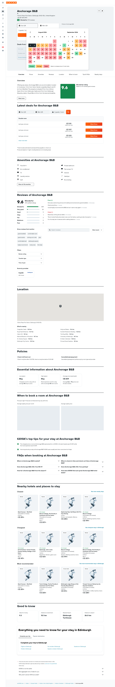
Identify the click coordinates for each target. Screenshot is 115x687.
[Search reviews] (70, 230)
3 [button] (34, 45)
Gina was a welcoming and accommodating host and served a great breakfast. (71, 203)
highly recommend (23, 245)
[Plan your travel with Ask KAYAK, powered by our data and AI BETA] (3, 23)
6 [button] (46, 45)
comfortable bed (22, 241)
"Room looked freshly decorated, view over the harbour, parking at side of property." (72, 217)
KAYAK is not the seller (61, 669)
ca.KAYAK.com (20, 683)
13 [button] (46, 49)
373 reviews (31, 20)
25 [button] (38, 57)
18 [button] (38, 53)
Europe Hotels (34, 683)
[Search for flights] (3, 7)
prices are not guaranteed (51, 663)
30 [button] (30, 61)
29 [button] (54, 57)
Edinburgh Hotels (69, 683)
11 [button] (38, 49)
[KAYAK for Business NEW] (3, 37)
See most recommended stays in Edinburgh (92, 563)
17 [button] (34, 53)
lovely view (32, 245)
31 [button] (34, 61)
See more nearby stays (97, 491)
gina (40, 237)
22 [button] (54, 53)
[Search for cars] (3, 15)
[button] (3, 2)
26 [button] (42, 57)
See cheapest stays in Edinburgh (94, 527)
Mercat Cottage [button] (87, 513)
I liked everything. (55, 205)
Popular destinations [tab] (39, 636)
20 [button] (46, 53)
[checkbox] (25, 274)
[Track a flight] (3, 30)
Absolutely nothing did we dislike (59, 214)
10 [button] (34, 49)
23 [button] (30, 57)
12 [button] (42, 49)
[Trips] (3, 42)
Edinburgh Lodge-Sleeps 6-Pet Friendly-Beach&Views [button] (69, 584)
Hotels (27, 683)
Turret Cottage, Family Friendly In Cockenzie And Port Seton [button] (48, 584)
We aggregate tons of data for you (61, 672)
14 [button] (50, 49)
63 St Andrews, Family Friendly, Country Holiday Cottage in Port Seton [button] (26, 551)
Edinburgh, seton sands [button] (46, 549)
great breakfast (22, 233)
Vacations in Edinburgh (80, 646)
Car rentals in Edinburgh (54, 646)
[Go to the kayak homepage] (11, 3)
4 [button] (38, 45)
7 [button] (50, 45)
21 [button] (50, 53)
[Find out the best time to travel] (3, 34)
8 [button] (54, 45)
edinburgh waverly (33, 241)
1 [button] (54, 41)
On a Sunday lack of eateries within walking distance (64, 219)
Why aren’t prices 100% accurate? (61, 675)
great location (21, 237)
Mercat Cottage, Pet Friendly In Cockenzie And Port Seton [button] (48, 514)
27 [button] (46, 57)
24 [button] (34, 57)
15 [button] (54, 49)
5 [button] (42, 45)
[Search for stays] (3, 11)
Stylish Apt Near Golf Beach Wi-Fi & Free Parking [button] (71, 512)
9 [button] (30, 49)
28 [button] (50, 57)
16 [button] (30, 53)
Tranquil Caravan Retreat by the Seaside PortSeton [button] (91, 584)
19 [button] (42, 53)
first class (40, 245)
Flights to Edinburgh (26, 646)
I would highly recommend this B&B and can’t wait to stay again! (67, 207)
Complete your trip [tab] (25, 636)
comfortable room (32, 233)
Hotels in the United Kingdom (46, 683)
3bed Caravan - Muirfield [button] (25, 512)
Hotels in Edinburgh (26, 649)
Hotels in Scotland (59, 683)
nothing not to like (32, 237)
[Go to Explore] (3, 27)
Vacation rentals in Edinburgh (55, 649)
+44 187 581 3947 (22, 17)
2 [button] (30, 45)
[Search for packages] (3, 18)
